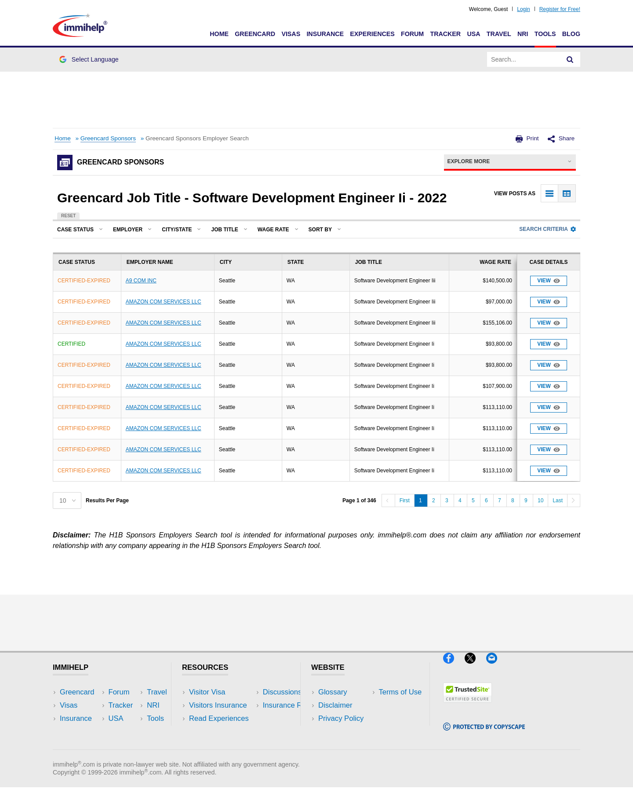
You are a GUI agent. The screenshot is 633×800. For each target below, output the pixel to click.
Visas (290, 33)
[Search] (570, 59)
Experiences (372, 33)
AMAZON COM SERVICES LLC (163, 302)
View (548, 281)
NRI (522, 33)
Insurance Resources (223, 745)
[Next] (573, 500)
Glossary (332, 692)
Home (219, 33)
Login (523, 9)
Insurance (325, 33)
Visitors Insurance (218, 705)
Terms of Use (339, 732)
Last (558, 500)
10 (540, 500)
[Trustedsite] (467, 706)
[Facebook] (454, 667)
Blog (571, 33)
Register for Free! (559, 9)
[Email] (496, 667)
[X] (475, 667)
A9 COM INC (141, 281)
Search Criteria (547, 229)
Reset (68, 215)
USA (473, 33)
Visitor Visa (207, 692)
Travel (499, 33)
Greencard (255, 33)
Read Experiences (219, 718)
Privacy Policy (341, 718)
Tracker (445, 33)
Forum (412, 33)
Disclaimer (335, 705)
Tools (545, 33)
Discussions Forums (222, 732)
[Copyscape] (484, 734)
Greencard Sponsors (108, 138)
